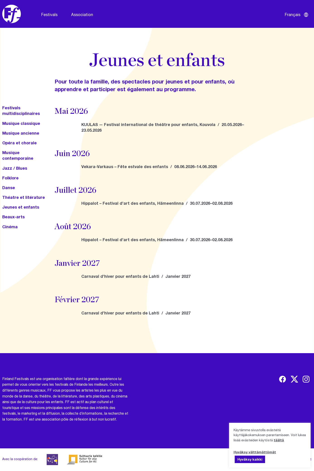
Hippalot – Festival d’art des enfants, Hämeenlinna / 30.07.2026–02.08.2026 (157, 203)
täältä (279, 440)
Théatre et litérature (23, 197)
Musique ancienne (20, 133)
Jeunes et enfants (20, 207)
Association (82, 14)
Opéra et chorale (19, 142)
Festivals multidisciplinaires (21, 110)
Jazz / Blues (14, 168)
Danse (8, 187)
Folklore (10, 177)
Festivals (49, 14)
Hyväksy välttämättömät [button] (255, 452)
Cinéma (10, 226)
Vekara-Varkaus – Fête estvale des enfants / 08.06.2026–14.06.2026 (149, 166)
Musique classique (21, 123)
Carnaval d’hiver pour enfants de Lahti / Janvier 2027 (136, 276)
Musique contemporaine (17, 155)
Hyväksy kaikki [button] (249, 459)
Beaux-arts (13, 216)
